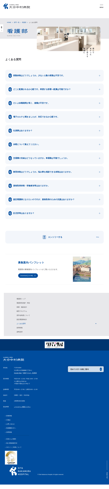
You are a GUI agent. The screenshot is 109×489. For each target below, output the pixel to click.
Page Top (106, 470)
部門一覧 (16, 22)
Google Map (18, 377)
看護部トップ (21, 302)
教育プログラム (22, 314)
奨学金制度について (23, 318)
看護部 (24, 22)
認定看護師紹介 (22, 322)
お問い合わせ (10, 428)
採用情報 (20, 331)
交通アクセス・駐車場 (30, 377)
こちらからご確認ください (22, 411)
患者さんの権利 (11, 443)
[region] (56, 317)
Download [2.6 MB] (26, 279)
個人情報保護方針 (11, 447)
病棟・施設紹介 (22, 310)
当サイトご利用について (14, 451)
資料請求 (20, 335)
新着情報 (9, 420)
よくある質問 (21, 327)
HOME (9, 22)
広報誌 (8, 424)
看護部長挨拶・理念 (23, 306)
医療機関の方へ (11, 432)
